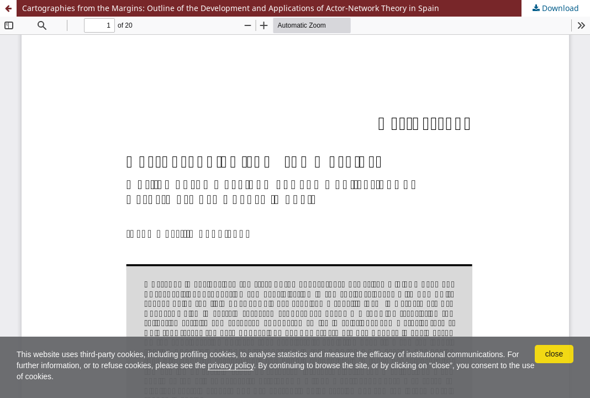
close (554, 353)
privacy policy (231, 365)
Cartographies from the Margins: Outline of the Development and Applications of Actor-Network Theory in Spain (230, 8)
